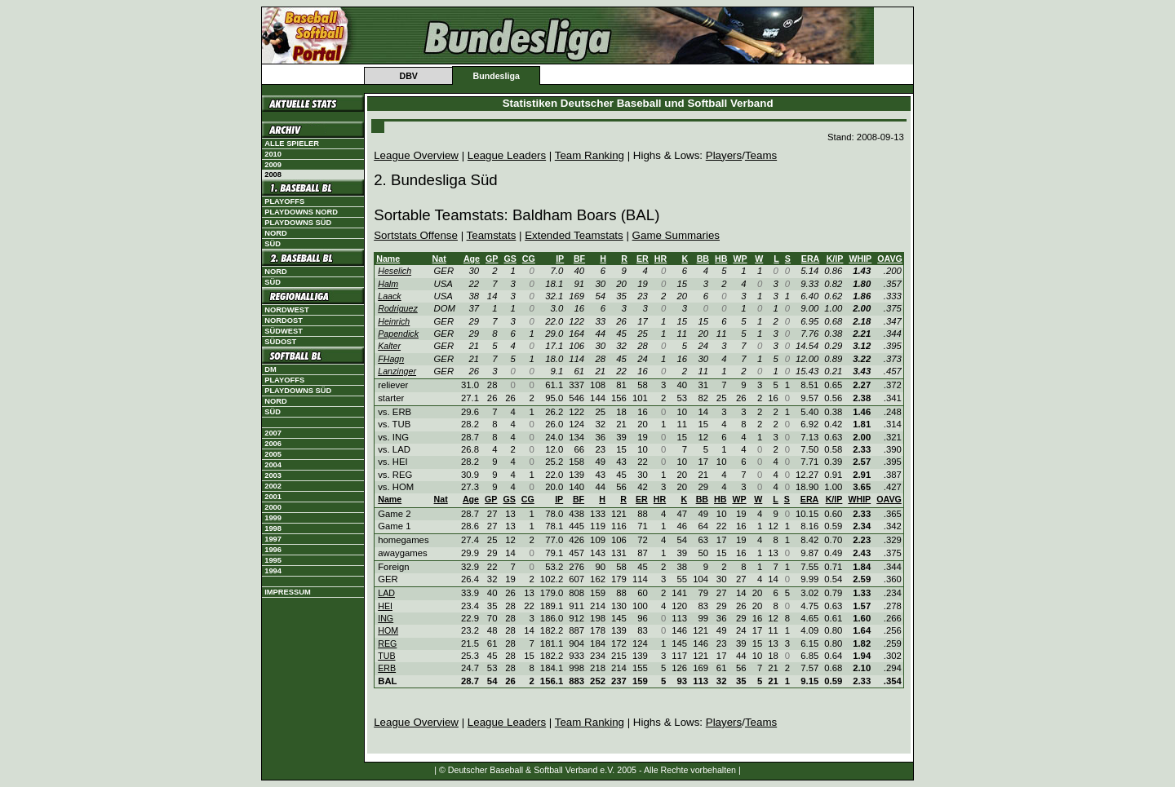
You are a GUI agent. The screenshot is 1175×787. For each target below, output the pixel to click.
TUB (386, 656)
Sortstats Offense (416, 235)
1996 (273, 550)
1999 (273, 518)
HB (721, 258)
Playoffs (284, 201)
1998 (273, 528)
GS (509, 258)
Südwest (283, 331)
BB (703, 258)
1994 (273, 571)
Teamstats (492, 235)
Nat (439, 258)
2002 (273, 486)
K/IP (835, 258)
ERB (387, 668)
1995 (273, 560)
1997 (273, 539)
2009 (273, 165)
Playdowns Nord (301, 212)
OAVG (889, 258)
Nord (275, 233)
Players (724, 155)
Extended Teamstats (574, 235)
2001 (273, 497)
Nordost (283, 320)
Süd (272, 244)
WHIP (860, 258)
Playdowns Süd (297, 223)
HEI (385, 606)
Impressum (287, 592)
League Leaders (507, 155)
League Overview (416, 155)
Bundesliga (495, 76)
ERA (810, 258)
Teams (761, 155)
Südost (280, 342)
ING (385, 618)
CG (528, 258)
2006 (273, 444)
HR (660, 258)
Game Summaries (676, 235)
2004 (273, 465)
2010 (273, 154)
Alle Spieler (291, 143)
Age (471, 258)
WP (740, 258)
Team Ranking (589, 155)
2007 (273, 433)
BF (579, 258)
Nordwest (286, 310)
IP (560, 258)
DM (270, 369)
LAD (386, 593)
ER (642, 258)
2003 (273, 475)
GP (492, 258)
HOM (388, 630)
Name (388, 258)
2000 (273, 507)
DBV (408, 76)
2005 (273, 454)
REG (387, 643)
